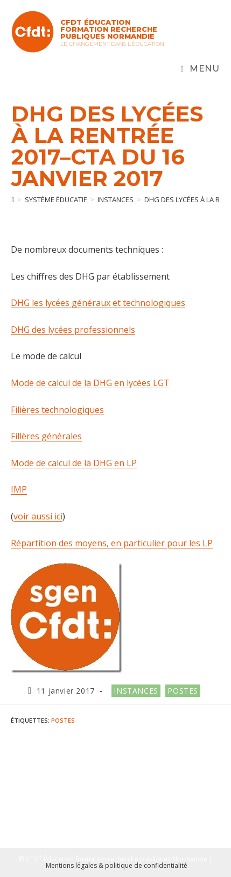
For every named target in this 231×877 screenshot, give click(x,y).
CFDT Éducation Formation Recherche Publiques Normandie (108, 29)
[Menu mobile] (200, 69)
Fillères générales (46, 436)
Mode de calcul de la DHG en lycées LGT (90, 383)
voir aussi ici (37, 516)
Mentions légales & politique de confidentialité (116, 865)
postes (63, 720)
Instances (136, 691)
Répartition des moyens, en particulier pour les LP (112, 543)
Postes (182, 691)
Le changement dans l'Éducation (112, 43)
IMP (19, 489)
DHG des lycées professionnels (73, 330)
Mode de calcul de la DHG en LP (74, 463)
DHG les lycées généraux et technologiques (98, 303)
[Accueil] (12, 199)
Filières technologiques (57, 410)
